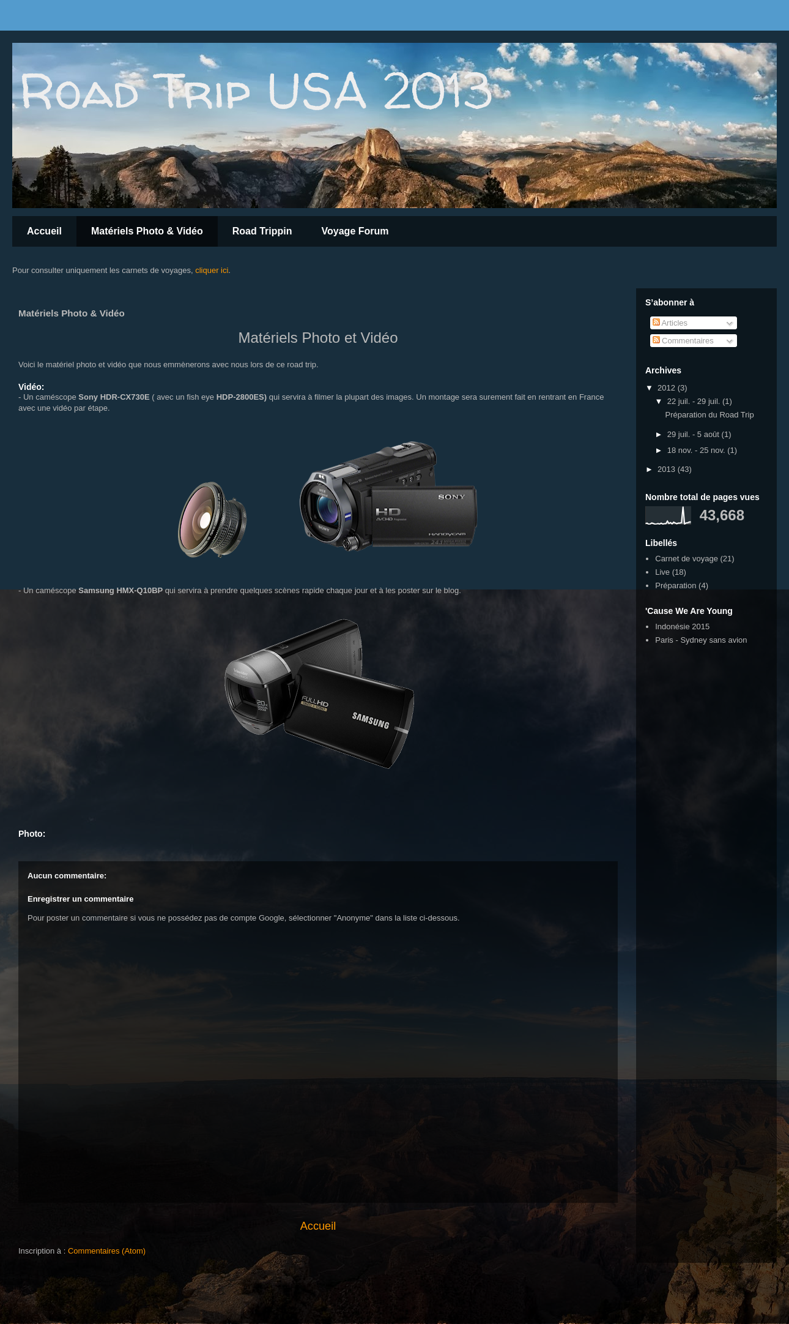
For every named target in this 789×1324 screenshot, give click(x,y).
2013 (668, 469)
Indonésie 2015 (682, 626)
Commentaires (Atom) (107, 1250)
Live (662, 572)
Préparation (675, 585)
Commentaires (683, 340)
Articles (670, 322)
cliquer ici (211, 270)
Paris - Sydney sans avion (701, 640)
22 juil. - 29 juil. (694, 401)
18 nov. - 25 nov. (697, 450)
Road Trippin (262, 231)
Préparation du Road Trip (709, 414)
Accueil (44, 231)
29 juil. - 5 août (694, 434)
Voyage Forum (355, 231)
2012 (668, 387)
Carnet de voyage (686, 558)
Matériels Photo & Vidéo (147, 231)
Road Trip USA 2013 (255, 90)
